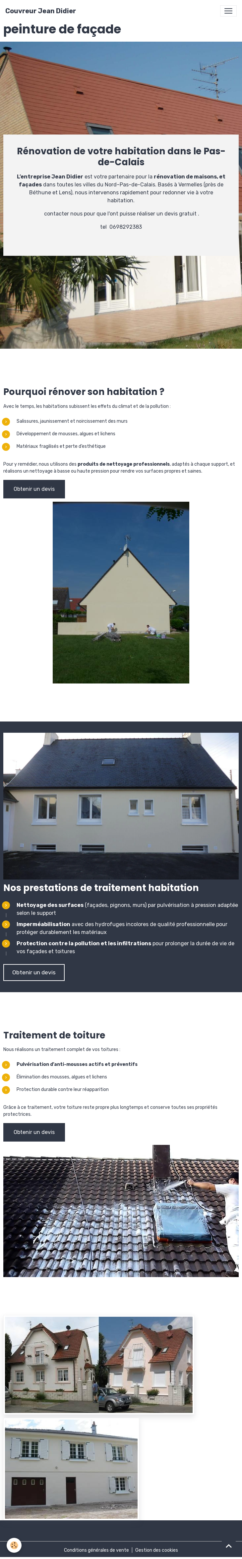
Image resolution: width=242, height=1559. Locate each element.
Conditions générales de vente (96, 1550)
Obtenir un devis (34, 489)
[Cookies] (14, 1545)
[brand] (40, 11)
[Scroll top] (228, 1546)
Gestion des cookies (156, 1550)
